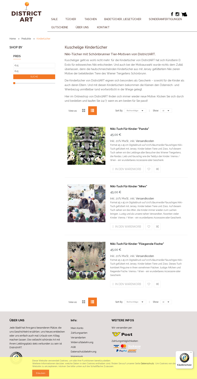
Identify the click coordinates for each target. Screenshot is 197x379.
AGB (73, 347)
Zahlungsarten (79, 332)
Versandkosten (145, 141)
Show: (156, 110)
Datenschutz (147, 363)
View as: (72, 111)
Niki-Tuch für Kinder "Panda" (129, 128)
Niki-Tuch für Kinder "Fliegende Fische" (137, 243)
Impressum (77, 356)
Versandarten (78, 337)
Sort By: (119, 110)
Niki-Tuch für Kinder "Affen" (128, 186)
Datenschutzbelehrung (83, 351)
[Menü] (191, 353)
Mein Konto (77, 328)
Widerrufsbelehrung (82, 342)
